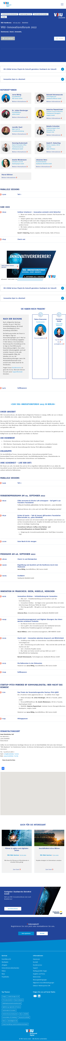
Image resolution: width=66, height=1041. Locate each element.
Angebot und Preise (39, 974)
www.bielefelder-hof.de (11, 756)
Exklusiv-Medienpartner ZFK (41, 985)
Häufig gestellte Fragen (40, 971)
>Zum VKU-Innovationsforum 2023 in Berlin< (33, 404)
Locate (3, 768)
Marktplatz (5, 962)
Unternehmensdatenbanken (10, 968)
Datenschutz (37, 977)
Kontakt (42, 933)
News (3, 974)
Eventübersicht (6, 959)
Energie (4, 17)
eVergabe (4, 965)
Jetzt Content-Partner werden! (8, 266)
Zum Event (16, 869)
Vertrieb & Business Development (9, 14)
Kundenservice (16, 367)
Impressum (36, 959)
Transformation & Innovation (40, 14)
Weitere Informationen (19, 101)
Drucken (61, 38)
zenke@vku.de (58, 344)
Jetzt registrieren (26, 933)
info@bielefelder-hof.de (11, 754)
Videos (4, 971)
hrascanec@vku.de (40, 338)
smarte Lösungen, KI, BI (25, 14)
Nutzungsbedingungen (40, 980)
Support (35, 968)
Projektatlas (5, 977)
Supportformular (18, 372)
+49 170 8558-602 (59, 341)
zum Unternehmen (13, 908)
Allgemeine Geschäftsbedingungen (43, 983)
